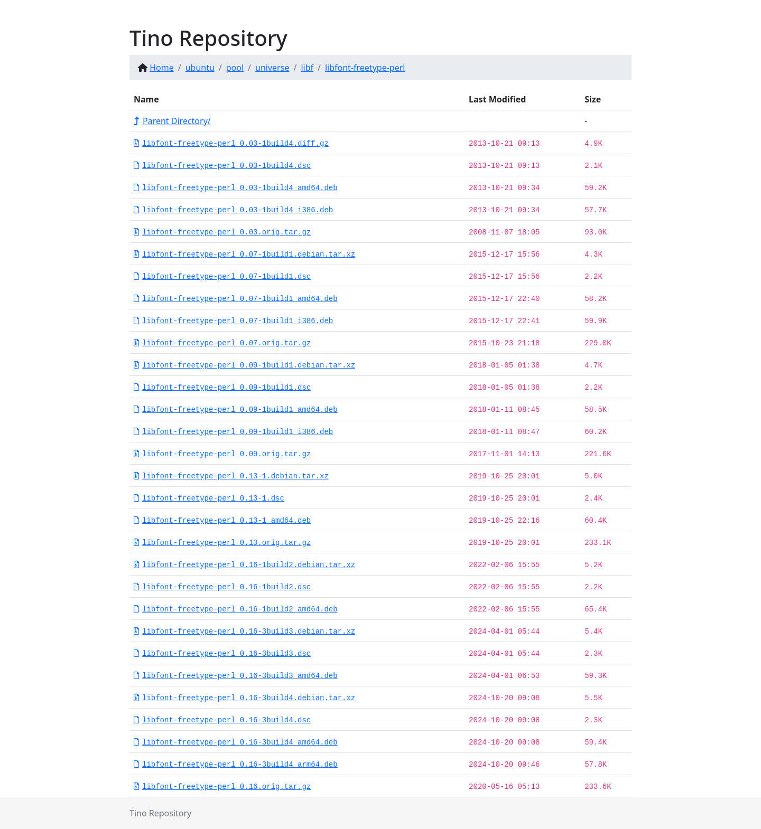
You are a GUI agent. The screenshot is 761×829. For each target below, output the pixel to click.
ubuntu (200, 67)
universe (272, 67)
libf (307, 67)
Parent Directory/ (172, 121)
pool (235, 67)
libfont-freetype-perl (365, 67)
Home (162, 67)
